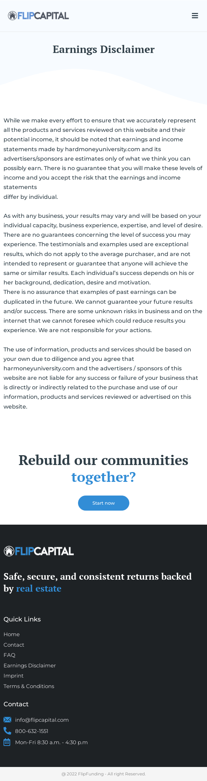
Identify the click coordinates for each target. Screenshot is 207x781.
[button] (195, 16)
